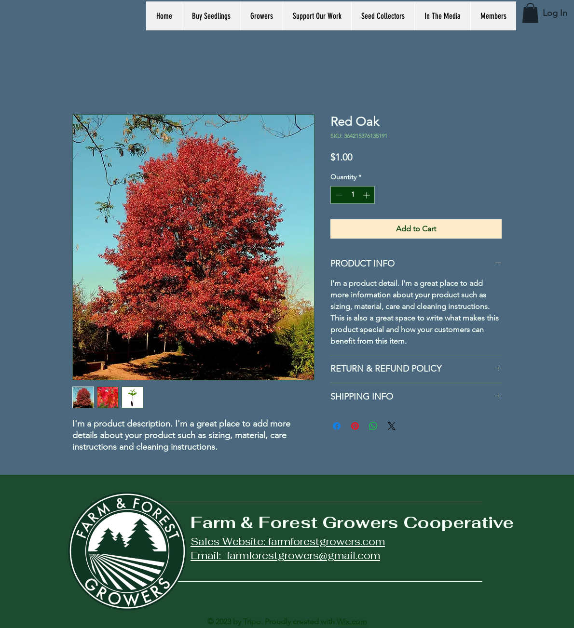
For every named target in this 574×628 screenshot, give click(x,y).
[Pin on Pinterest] (355, 426)
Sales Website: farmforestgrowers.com (288, 541)
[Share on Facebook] (336, 426)
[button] (530, 13)
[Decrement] (338, 195)
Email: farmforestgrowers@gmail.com (285, 555)
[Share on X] (391, 426)
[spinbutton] (352, 195)
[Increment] (367, 195)
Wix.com (352, 621)
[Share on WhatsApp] (373, 426)
